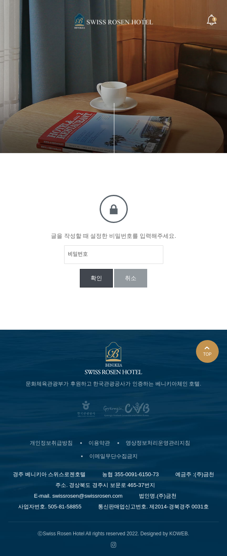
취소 (130, 278)
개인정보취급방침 (51, 443)
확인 (96, 278)
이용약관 (99, 443)
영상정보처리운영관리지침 (158, 443)
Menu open (16, 20)
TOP (207, 351)
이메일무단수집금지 (113, 456)
